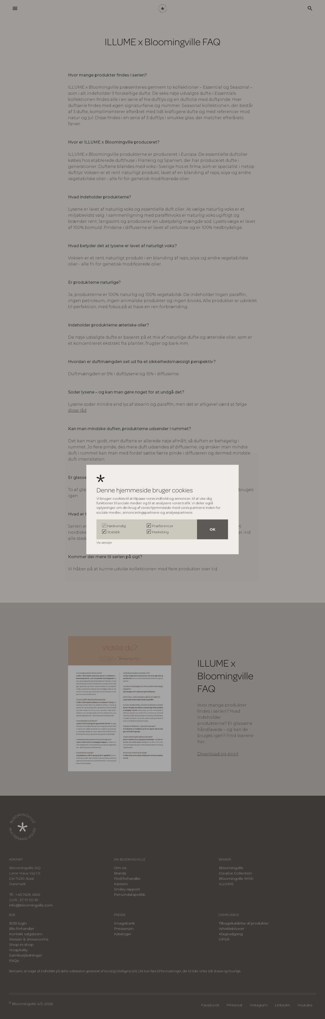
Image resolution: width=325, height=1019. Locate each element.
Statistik (113, 532)
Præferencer (162, 526)
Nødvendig (116, 526)
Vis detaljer (104, 542)
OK (212, 529)
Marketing (160, 532)
